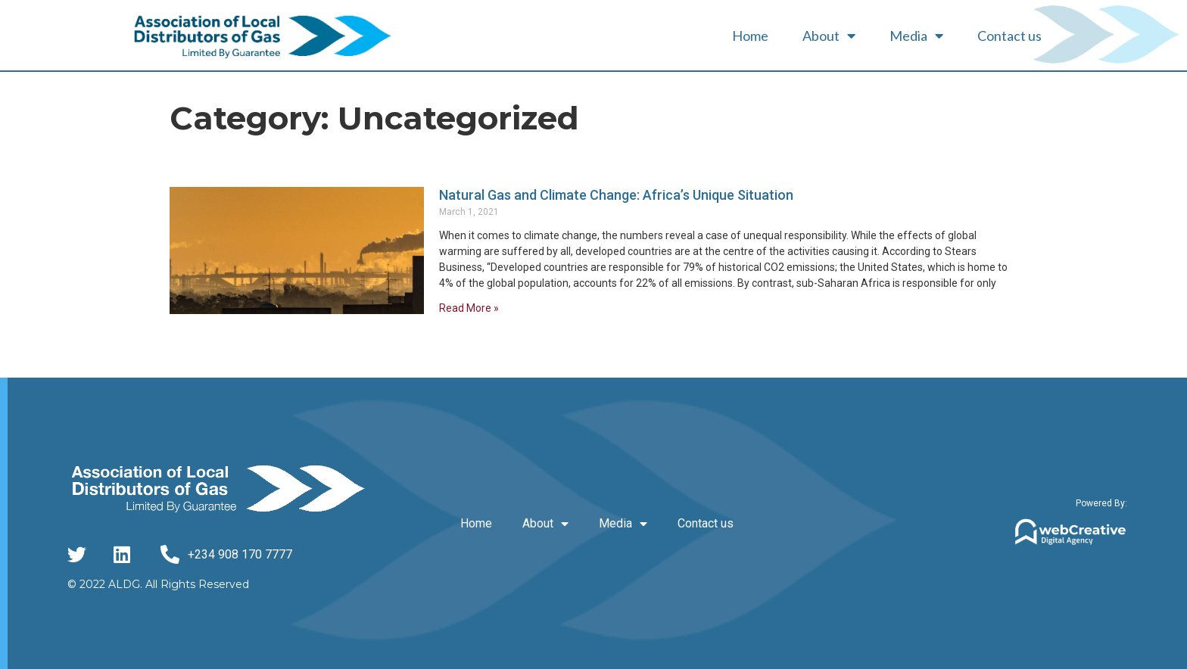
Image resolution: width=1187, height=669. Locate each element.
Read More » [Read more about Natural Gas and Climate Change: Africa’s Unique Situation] (469, 308)
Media (916, 35)
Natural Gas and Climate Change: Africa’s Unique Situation (616, 195)
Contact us (1009, 35)
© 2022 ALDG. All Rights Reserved (158, 584)
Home (750, 35)
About (828, 35)
